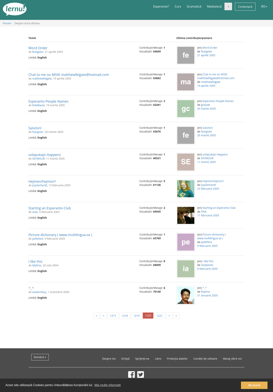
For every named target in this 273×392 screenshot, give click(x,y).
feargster (37, 52)
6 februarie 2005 (207, 268)
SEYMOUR (38, 158)
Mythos (36, 265)
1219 (136, 315)
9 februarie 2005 (207, 246)
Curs (178, 6)
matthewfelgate (42, 78)
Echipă (125, 358)
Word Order (37, 48)
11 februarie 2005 (208, 215)
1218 (125, 315)
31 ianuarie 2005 (207, 295)
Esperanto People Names (48, 101)
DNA (204, 211)
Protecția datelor (177, 358)
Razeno (205, 291)
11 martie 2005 (206, 162)
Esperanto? (161, 6)
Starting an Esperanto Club (49, 208)
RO (264, 6)
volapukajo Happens (44, 154)
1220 (148, 315)
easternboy (39, 292)
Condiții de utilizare (205, 358)
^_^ (31, 288)
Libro (158, 358)
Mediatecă (214, 6)
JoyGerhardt (39, 185)
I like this (35, 261)
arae (35, 212)
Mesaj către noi (232, 358)
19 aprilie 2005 (206, 85)
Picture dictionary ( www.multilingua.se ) (60, 234)
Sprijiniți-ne (142, 358)
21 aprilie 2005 (206, 55)
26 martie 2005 (206, 135)
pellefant (37, 238)
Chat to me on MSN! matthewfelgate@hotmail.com (68, 74)
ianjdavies (207, 265)
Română (40, 357)
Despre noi (109, 358)
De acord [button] (254, 385)
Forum (7, 23)
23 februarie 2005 (208, 188)
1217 (113, 315)
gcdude (205, 105)
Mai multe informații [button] (107, 385)
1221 (160, 315)
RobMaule (38, 105)
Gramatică (194, 6)
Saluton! (35, 128)
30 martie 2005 (206, 108)
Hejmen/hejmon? (42, 181)
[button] (228, 6)
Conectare (245, 7)
